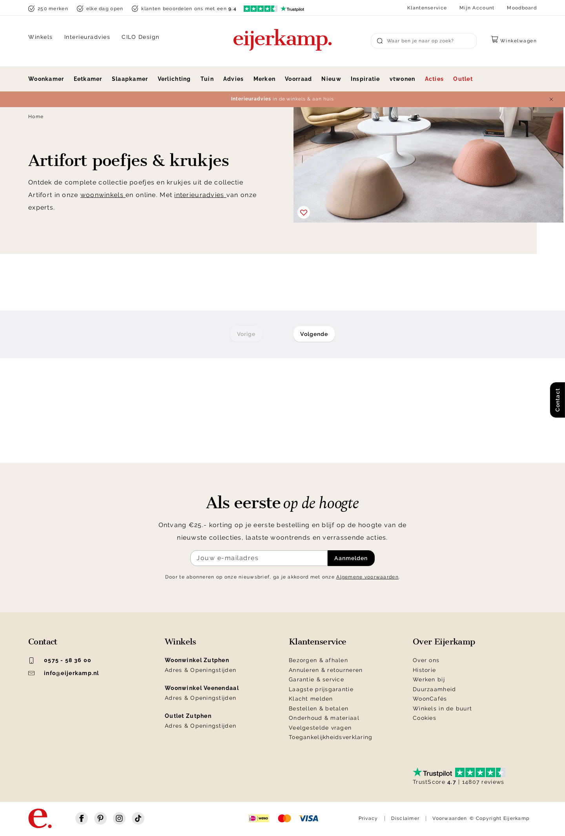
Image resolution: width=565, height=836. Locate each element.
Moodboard (522, 8)
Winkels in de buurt (442, 708)
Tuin (207, 79)
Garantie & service (316, 679)
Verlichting (174, 79)
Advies (233, 79)
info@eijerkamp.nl (63, 673)
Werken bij (429, 679)
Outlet (463, 79)
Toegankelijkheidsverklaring (331, 737)
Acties (434, 79)
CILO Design (141, 37)
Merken (264, 79)
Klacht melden (311, 698)
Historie (424, 670)
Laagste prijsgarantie (321, 689)
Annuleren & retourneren (326, 670)
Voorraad (298, 79)
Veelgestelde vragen (320, 728)
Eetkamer (88, 79)
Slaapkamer (130, 79)
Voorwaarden (449, 818)
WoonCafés (430, 698)
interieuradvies (200, 195)
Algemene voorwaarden (367, 577)
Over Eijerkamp (444, 641)
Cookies (424, 718)
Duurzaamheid (434, 689)
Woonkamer (46, 79)
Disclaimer (405, 818)
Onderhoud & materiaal (324, 718)
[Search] (424, 41)
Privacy (368, 818)
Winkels (40, 37)
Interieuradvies (87, 37)
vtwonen (403, 79)
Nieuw (331, 79)
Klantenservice (427, 8)
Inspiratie (365, 79)
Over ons (426, 660)
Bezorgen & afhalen (318, 660)
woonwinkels (103, 195)
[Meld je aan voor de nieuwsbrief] (259, 558)
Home (36, 116)
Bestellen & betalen (318, 708)
